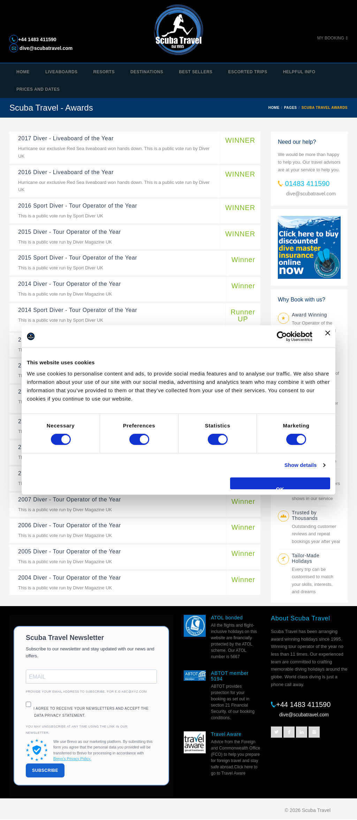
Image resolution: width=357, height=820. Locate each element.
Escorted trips (247, 71)
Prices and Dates (38, 89)
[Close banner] (327, 336)
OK (280, 487)
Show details (300, 465)
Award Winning (309, 315)
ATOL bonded (227, 617)
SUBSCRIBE (45, 770)
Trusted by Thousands (305, 515)
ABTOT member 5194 (230, 675)
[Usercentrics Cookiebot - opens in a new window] (281, 336)
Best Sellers (195, 71)
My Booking (330, 38)
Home (23, 71)
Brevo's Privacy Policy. (72, 758)
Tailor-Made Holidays (305, 558)
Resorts (104, 71)
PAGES (290, 108)
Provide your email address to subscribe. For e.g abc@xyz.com (86, 691)
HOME (274, 108)
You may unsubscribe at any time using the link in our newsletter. (77, 730)
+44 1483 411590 (37, 39)
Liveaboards (61, 71)
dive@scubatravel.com (45, 48)
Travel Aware (226, 734)
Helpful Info (299, 71)
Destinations (146, 71)
